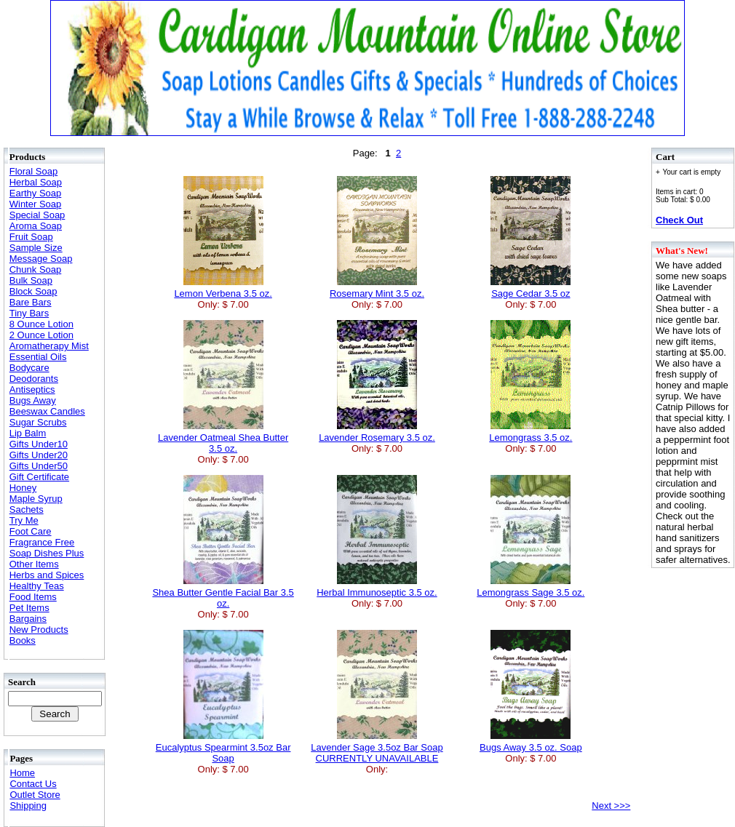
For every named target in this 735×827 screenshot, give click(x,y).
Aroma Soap (35, 225)
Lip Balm (28, 433)
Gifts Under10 (38, 444)
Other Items (34, 564)
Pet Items (29, 607)
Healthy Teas (36, 585)
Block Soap (33, 291)
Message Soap (41, 258)
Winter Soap (35, 204)
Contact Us (32, 783)
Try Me (24, 520)
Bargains (28, 618)
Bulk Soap (30, 280)
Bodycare (29, 367)
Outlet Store (34, 794)
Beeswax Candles (47, 411)
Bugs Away (32, 400)
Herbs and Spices (46, 575)
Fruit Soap (31, 236)
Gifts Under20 (38, 455)
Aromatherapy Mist (49, 345)
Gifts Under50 (38, 465)
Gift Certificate (39, 476)
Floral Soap (33, 171)
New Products (38, 629)
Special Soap (37, 214)
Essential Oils (38, 356)
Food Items (33, 596)
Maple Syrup (36, 498)
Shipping (28, 805)
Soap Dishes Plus (46, 553)
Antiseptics (32, 389)
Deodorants (33, 378)
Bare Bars (30, 302)
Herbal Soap (35, 182)
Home (22, 772)
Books (22, 640)
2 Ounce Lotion (41, 334)
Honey (23, 487)
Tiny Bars (29, 313)
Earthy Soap (35, 193)
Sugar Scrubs (38, 422)
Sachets (26, 509)
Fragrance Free (42, 542)
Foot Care (30, 531)
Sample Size (36, 247)
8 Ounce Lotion (41, 324)
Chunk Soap (35, 269)
